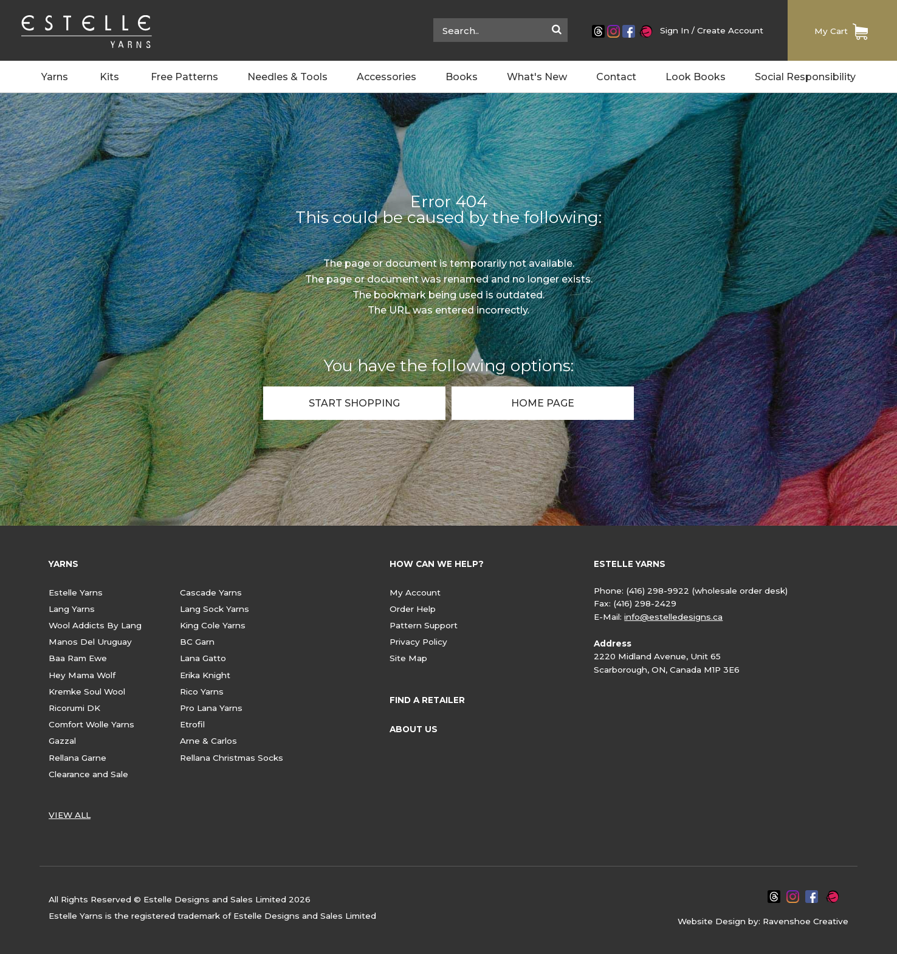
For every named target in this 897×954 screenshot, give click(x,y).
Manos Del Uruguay (90, 642)
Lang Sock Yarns (214, 609)
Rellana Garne (77, 758)
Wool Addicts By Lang (95, 625)
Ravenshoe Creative (805, 921)
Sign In (674, 30)
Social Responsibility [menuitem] (805, 77)
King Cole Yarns (213, 625)
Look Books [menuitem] (695, 77)
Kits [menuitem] (109, 77)
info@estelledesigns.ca (673, 617)
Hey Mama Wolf (82, 675)
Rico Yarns (202, 691)
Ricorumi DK (74, 708)
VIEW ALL (70, 815)
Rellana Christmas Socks (231, 758)
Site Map (408, 658)
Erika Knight (205, 675)
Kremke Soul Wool (87, 691)
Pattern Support (424, 625)
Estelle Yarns (76, 592)
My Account (415, 592)
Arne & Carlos (208, 741)
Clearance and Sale (88, 774)
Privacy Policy (418, 642)
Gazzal (62, 741)
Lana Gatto (203, 658)
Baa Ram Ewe (78, 658)
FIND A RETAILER (427, 700)
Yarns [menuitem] (54, 77)
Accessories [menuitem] (386, 77)
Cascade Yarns (211, 592)
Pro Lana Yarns (211, 708)
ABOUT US (414, 729)
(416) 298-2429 (644, 603)
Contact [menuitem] (616, 77)
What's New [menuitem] (537, 77)
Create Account (730, 30)
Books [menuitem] (461, 77)
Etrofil (192, 724)
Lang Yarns (72, 609)
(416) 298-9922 (657, 590)
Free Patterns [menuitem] (184, 77)
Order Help (413, 609)
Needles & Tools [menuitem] (287, 77)
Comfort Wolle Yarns (91, 724)
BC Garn (197, 642)
